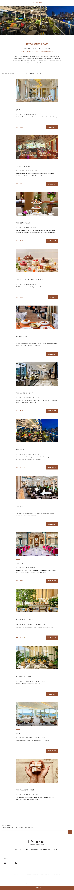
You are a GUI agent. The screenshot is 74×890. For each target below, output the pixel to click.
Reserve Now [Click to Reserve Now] (51, 127)
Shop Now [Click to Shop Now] (52, 297)
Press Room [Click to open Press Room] (34, 849)
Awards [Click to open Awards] (25, 849)
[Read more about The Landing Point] (20, 410)
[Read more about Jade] (20, 126)
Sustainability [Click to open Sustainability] (45, 849)
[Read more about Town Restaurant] (20, 183)
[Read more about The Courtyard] (20, 240)
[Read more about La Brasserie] (20, 353)
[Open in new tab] (9, 863)
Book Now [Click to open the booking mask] (37, 888)
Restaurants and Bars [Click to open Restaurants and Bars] (47, 51)
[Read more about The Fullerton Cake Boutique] (20, 297)
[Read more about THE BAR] (20, 523)
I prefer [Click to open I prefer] (54, 849)
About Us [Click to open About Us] (18, 849)
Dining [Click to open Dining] (37, 51)
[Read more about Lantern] (20, 467)
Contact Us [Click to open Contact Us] (16, 874)
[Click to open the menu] (3, 3)
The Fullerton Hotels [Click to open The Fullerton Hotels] (27, 51)
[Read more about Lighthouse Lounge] (20, 637)
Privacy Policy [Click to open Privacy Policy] (27, 874)
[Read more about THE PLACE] (20, 580)
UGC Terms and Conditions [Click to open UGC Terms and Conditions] (42, 874)
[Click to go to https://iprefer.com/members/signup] (37, 842)
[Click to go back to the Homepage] (37, 3)
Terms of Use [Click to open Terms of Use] (57, 874)
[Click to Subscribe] (70, 832)
